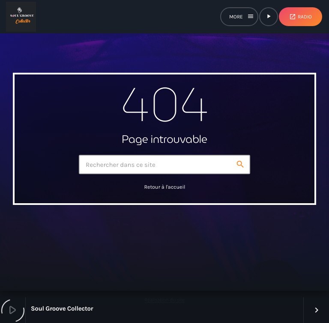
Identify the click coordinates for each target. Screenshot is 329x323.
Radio (300, 16)
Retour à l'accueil (164, 187)
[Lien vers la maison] (21, 17)
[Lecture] (268, 16)
